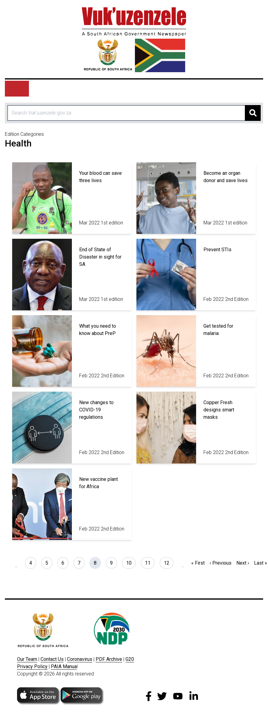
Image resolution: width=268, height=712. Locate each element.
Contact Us (52, 659)
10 (131, 562)
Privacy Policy (32, 666)
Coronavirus (79, 659)
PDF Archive (109, 659)
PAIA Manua (64, 666)
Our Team (27, 659)
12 (169, 562)
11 (150, 562)
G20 (129, 659)
